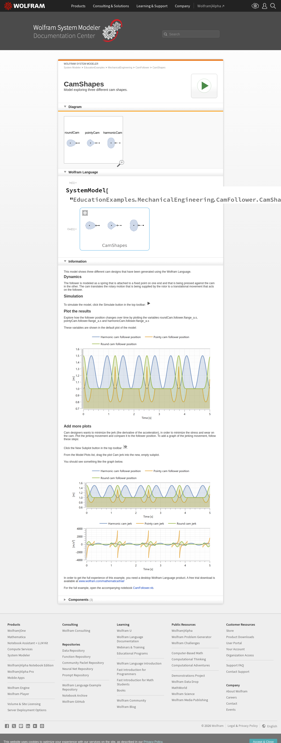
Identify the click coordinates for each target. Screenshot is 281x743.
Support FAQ (235, 665)
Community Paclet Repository (83, 663)
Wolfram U (124, 630)
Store (230, 630)
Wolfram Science (183, 694)
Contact (231, 703)
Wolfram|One (16, 630)
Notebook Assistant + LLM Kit (27, 643)
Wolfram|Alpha (182, 630)
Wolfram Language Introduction (139, 663)
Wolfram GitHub (73, 701)
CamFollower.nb (143, 588)
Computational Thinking (189, 659)
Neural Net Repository (77, 669)
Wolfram (218, 726)
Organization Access (240, 655)
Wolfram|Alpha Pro (20, 671)
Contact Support (237, 671)
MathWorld (179, 688)
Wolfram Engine (18, 688)
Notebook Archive (74, 695)
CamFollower (142, 67)
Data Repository (73, 650)
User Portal (234, 643)
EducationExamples (94, 67)
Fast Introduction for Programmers (131, 672)
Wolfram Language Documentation (130, 639)
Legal (231, 726)
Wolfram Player (18, 694)
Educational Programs (132, 653)
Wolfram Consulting (76, 630)
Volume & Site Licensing (24, 704)
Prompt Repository (75, 675)
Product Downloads (240, 637)
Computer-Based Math (187, 653)
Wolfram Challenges (186, 643)
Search (174, 34)
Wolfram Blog (126, 707)
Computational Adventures (191, 665)
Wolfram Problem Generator (191, 637)
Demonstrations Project (188, 675)
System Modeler (72, 67)
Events (231, 709)
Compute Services (20, 649)
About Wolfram (237, 691)
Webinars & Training (130, 647)
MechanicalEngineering (120, 67)
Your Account (235, 649)
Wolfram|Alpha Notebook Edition (30, 665)
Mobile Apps (16, 678)
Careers (231, 697)
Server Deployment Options (26, 710)
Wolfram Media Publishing (190, 700)
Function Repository (76, 656)
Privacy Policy (248, 726)
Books (121, 690)
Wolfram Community (131, 700)
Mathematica (16, 637)
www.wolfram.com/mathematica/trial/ (102, 581)
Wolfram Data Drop (185, 682)
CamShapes (158, 67)
